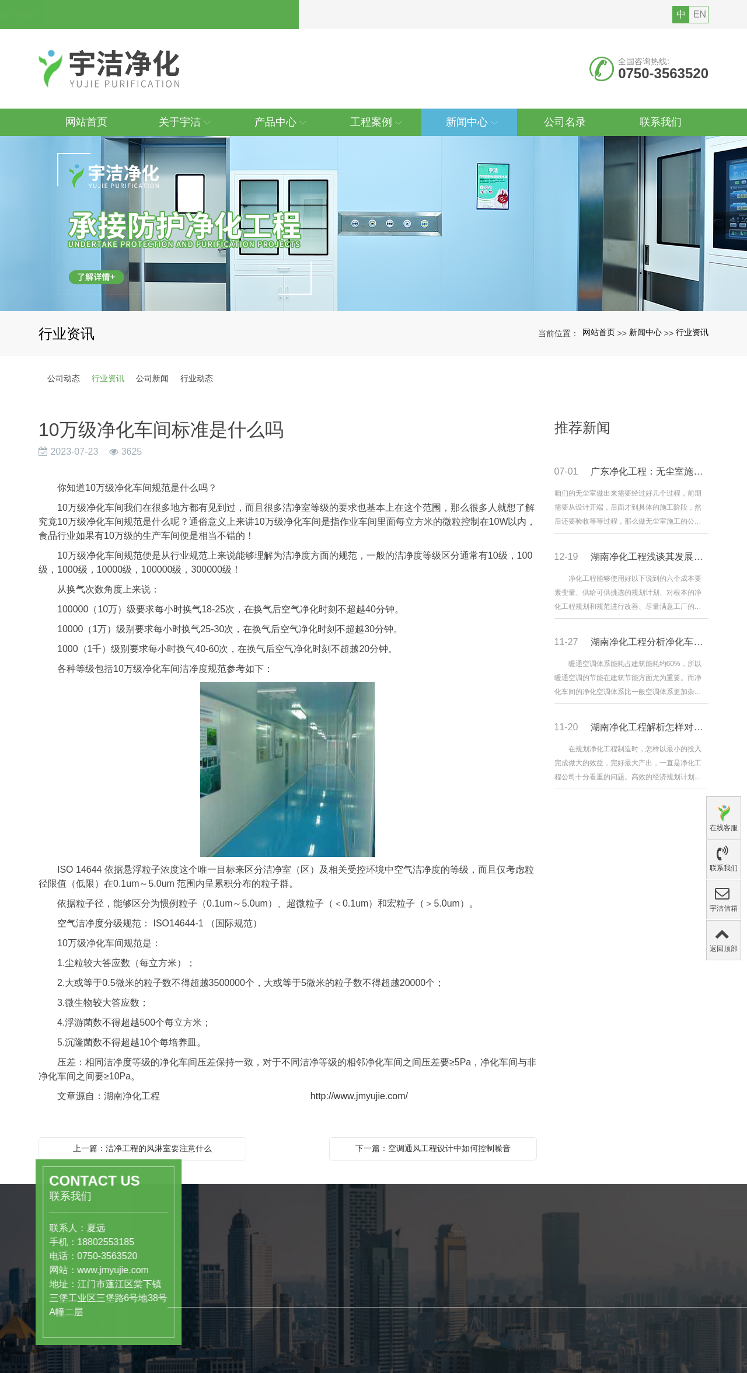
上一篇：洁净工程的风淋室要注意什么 (142, 1148)
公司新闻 (152, 378)
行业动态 (196, 378)
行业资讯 (692, 332)
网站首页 (598, 332)
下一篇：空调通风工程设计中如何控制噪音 (433, 1148)
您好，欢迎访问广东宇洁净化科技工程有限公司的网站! (172, 14)
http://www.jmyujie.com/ (354, 1096)
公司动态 (63, 378)
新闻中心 (645, 332)
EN (699, 14)
